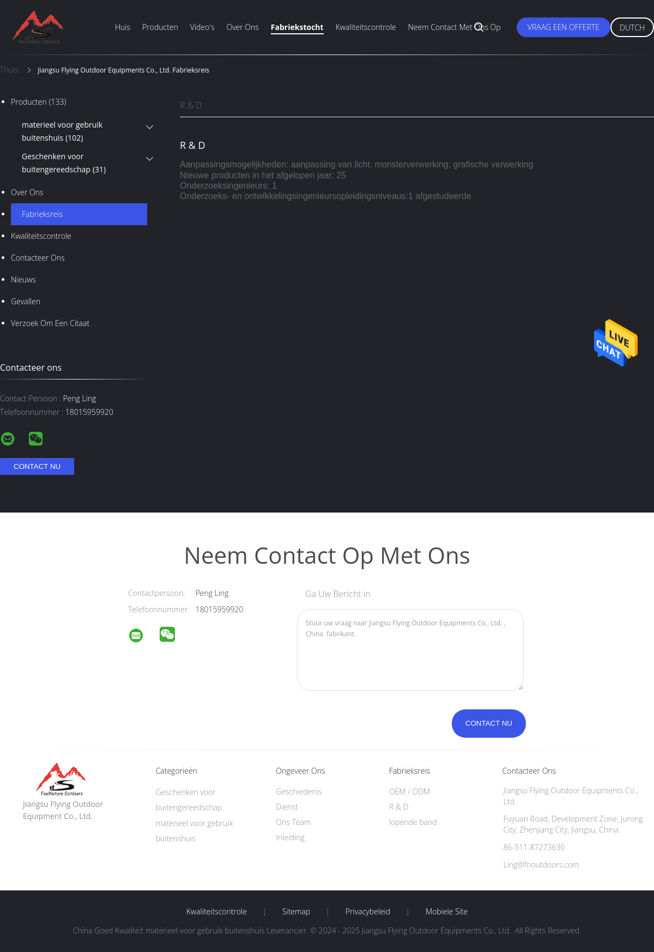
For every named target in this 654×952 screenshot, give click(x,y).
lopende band (413, 822)
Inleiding (290, 837)
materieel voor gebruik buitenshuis (62, 131)
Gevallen (25, 301)
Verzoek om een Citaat (50, 323)
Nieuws (23, 279)
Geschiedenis (299, 791)
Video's (202, 27)
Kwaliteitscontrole (366, 27)
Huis (122, 27)
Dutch (632, 27)
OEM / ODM (409, 791)
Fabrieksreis (42, 214)
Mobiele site (447, 911)
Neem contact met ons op (454, 27)
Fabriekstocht (297, 27)
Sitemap (296, 911)
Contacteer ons (38, 257)
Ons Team (293, 822)
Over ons (242, 27)
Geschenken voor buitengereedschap (64, 163)
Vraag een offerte (564, 27)
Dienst (287, 807)
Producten (160, 27)
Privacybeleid (368, 911)
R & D (191, 105)
